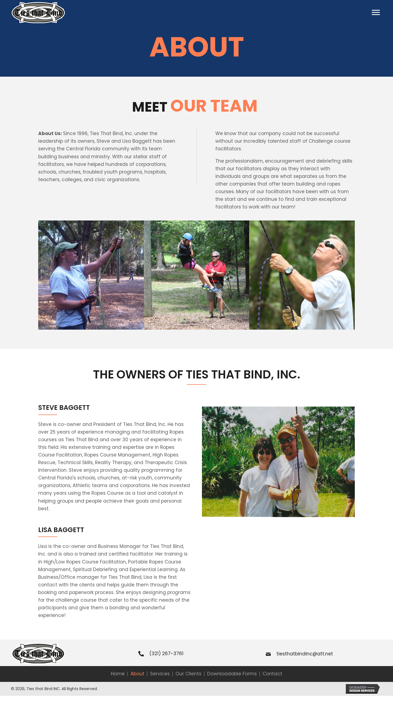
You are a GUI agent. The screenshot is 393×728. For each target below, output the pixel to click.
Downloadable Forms (232, 674)
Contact (272, 674)
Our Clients (188, 674)
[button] (376, 12)
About (137, 674)
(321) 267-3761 (166, 653)
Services (160, 674)
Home (118, 674)
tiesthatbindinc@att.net (304, 654)
